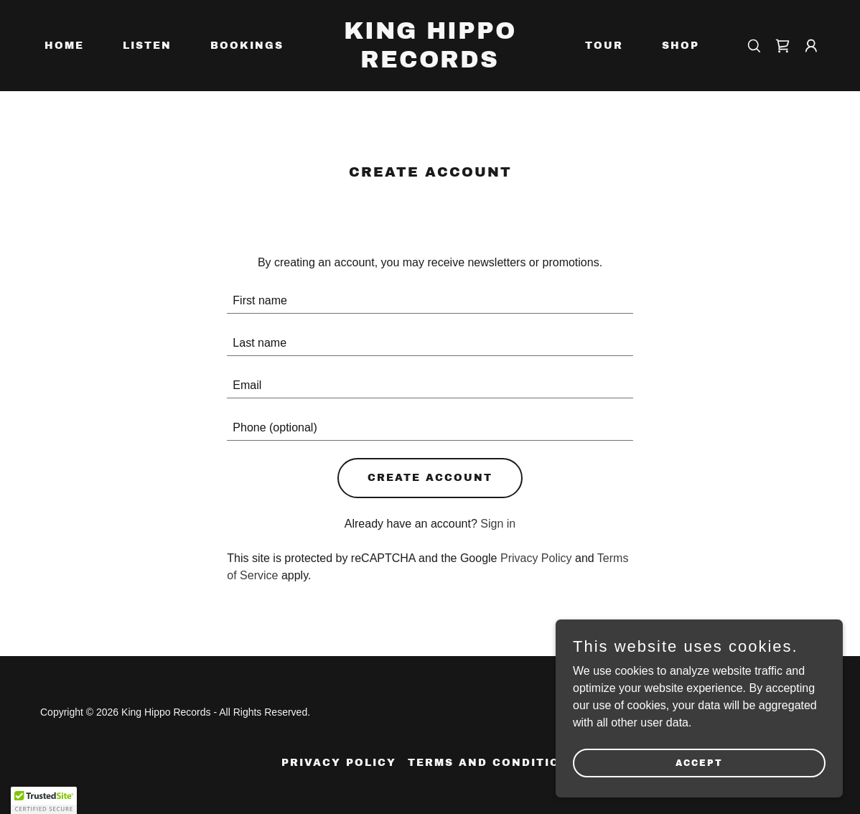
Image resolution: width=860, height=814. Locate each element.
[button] (811, 46)
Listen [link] (147, 45)
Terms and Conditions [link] (493, 762)
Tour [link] (604, 45)
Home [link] (64, 45)
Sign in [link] (497, 524)
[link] (429, 63)
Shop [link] (680, 45)
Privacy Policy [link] (536, 558)
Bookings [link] (247, 45)
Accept (699, 762)
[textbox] (429, 301)
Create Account (430, 477)
